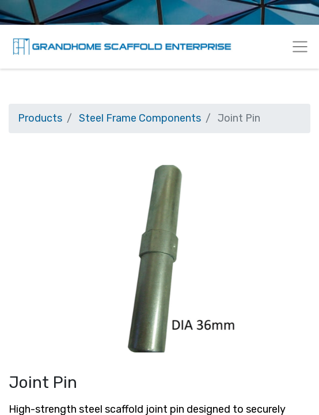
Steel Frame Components (140, 118)
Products (40, 118)
